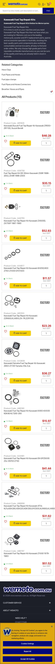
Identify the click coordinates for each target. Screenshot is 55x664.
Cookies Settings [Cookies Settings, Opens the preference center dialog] (27, 644)
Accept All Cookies (27, 660)
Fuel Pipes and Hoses (11, 74)
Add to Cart (20, 143)
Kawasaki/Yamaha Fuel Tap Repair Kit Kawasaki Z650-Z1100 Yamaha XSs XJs (24, 364)
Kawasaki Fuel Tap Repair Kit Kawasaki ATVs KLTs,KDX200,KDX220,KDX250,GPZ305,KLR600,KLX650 (29, 507)
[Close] (52, 627)
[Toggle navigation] (4, 5)
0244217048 (21, 622)
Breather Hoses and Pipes (13, 89)
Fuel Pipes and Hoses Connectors (16, 84)
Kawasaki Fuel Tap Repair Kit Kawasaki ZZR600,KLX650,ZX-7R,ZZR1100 (20, 317)
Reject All (27, 652)
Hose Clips (6, 70)
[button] (44, 4)
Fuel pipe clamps (9, 79)
